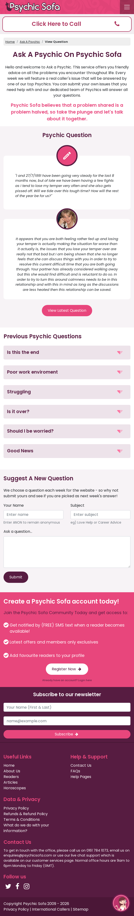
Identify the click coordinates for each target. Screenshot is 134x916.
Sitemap (80, 909)
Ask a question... (18, 531)
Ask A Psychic (30, 42)
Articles (11, 782)
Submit (15, 577)
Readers (11, 776)
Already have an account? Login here (67, 680)
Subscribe (67, 734)
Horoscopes (15, 788)
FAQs (75, 771)
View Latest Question (67, 310)
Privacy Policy (16, 808)
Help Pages (81, 776)
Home (10, 42)
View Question (56, 42)
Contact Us (81, 765)
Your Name (14, 505)
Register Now (67, 669)
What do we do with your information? (26, 827)
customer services (47, 860)
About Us (12, 771)
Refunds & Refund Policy (26, 814)
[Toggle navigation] (127, 7)
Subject (77, 505)
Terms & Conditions (22, 819)
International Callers (51, 909)
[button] (67, 24)
